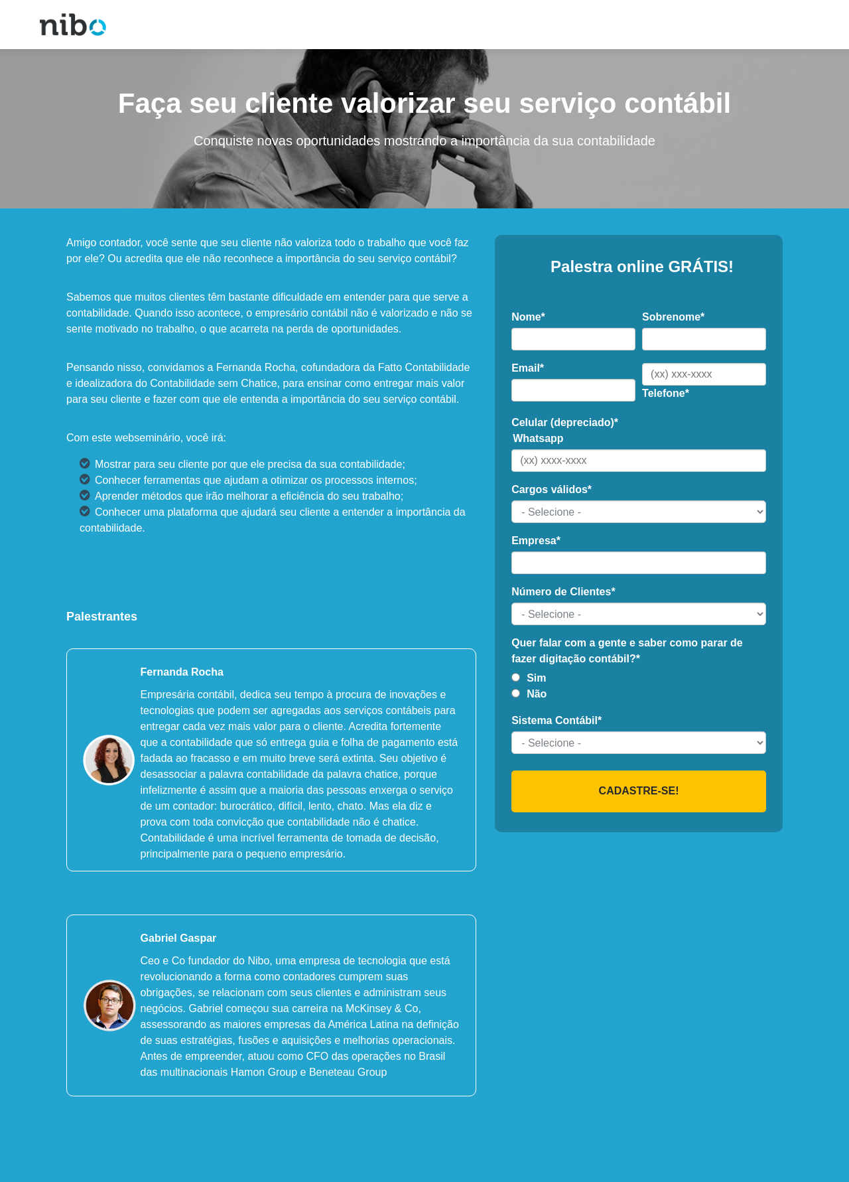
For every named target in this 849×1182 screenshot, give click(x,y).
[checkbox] (638, 686)
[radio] (638, 678)
